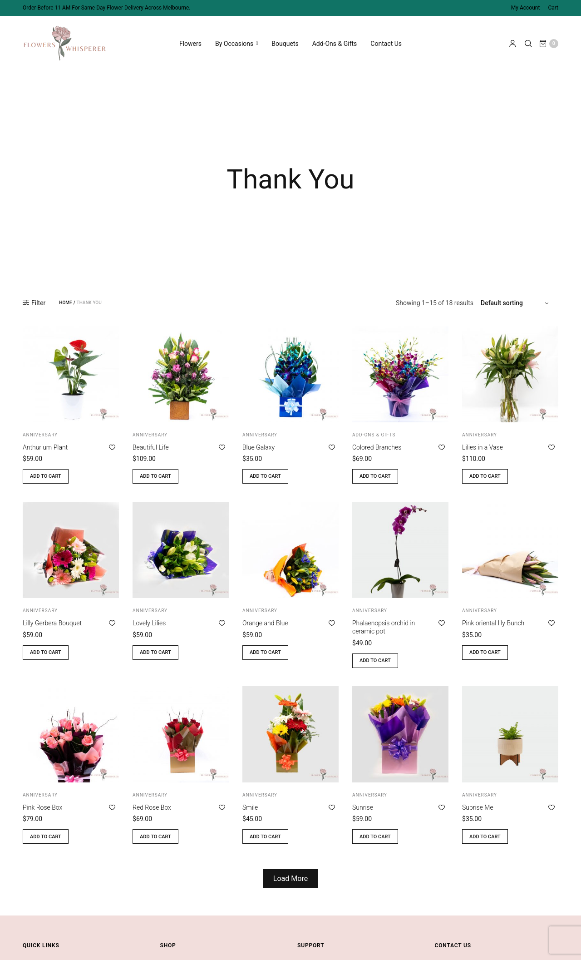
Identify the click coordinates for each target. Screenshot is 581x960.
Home (65, 303)
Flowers (190, 41)
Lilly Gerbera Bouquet (52, 623)
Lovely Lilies (149, 623)
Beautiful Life (151, 447)
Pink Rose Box (42, 807)
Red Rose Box (152, 807)
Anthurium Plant (45, 447)
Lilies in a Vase (482, 447)
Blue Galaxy (258, 447)
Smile (250, 807)
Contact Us (386, 41)
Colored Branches (376, 447)
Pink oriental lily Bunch (493, 623)
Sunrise (362, 807)
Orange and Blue (265, 623)
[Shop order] (515, 302)
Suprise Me (477, 807)
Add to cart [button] (45, 476)
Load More (290, 878)
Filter (34, 303)
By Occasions (234, 41)
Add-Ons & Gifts (334, 41)
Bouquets (284, 41)
